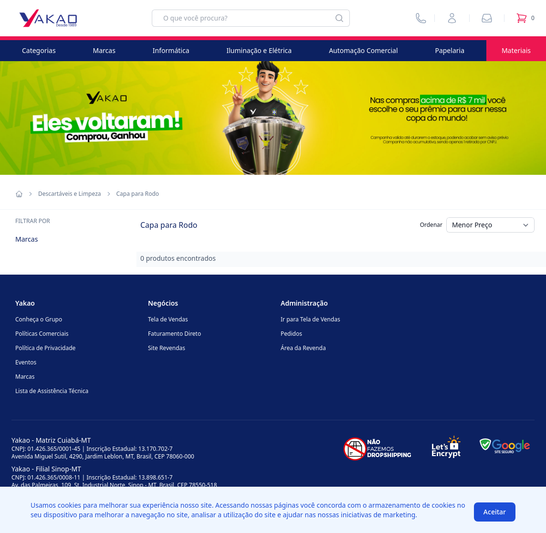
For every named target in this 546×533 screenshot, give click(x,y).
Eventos (25, 362)
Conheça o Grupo (38, 319)
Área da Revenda (303, 348)
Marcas (104, 50)
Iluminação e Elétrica (259, 50)
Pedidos (291, 334)
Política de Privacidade (45, 348)
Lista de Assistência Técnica (51, 391)
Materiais (516, 50)
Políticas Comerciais (41, 334)
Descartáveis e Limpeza (69, 194)
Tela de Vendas (168, 319)
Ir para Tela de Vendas (310, 319)
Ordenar (431, 225)
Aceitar (494, 511)
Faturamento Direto (174, 334)
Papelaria (449, 50)
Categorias (39, 50)
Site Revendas (166, 348)
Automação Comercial (363, 50)
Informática (171, 50)
